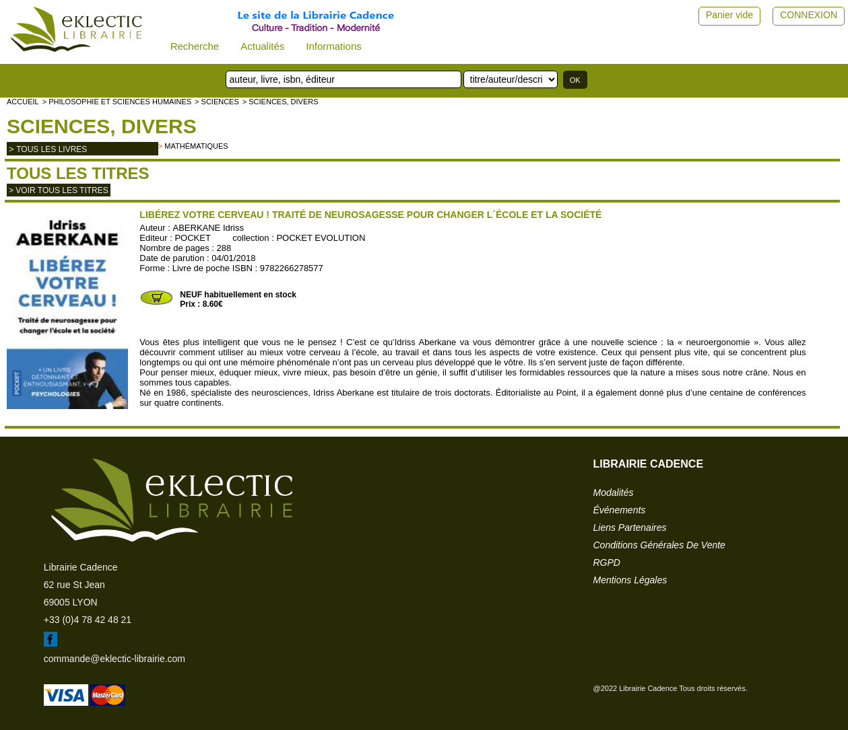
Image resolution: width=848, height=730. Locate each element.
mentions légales (630, 580)
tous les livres (51, 149)
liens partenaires (630, 527)
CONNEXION (808, 14)
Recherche (195, 46)
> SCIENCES (217, 102)
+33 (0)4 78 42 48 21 (87, 619)
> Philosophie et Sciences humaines (116, 102)
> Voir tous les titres (58, 190)
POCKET (192, 238)
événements (619, 510)
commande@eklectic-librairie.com (114, 658)
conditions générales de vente (659, 545)
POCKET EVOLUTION (320, 238)
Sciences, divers (102, 126)
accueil (23, 102)
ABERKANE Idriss (207, 228)
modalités (613, 492)
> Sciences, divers (280, 102)
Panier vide (729, 14)
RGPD (606, 562)
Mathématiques (196, 146)
